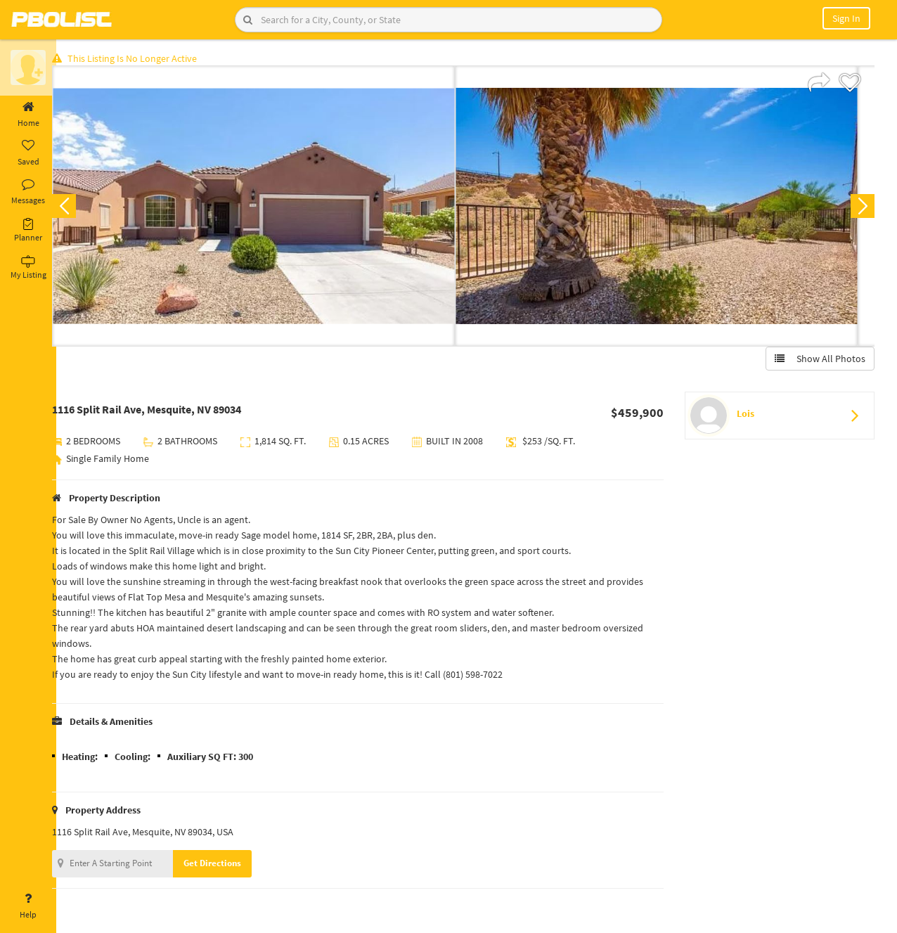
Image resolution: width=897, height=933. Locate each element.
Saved (28, 153)
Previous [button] (79, 208)
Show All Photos (818, 360)
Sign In (846, 18)
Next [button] (860, 208)
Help (28, 906)
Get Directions (227, 865)
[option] (268, 208)
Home (28, 114)
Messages (28, 192)
